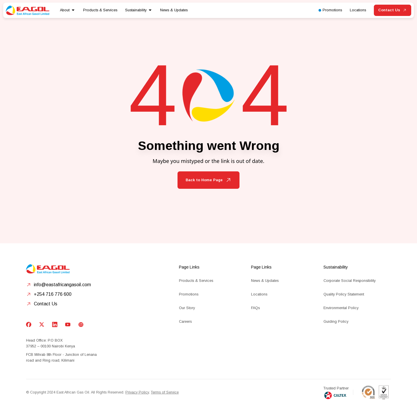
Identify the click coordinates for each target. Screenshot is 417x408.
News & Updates (174, 10)
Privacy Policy (137, 392)
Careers (185, 322)
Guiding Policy (335, 322)
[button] (67, 10)
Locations (259, 294)
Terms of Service (165, 392)
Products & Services (196, 281)
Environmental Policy (341, 308)
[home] (28, 10)
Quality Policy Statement (343, 294)
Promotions (188, 294)
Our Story (187, 308)
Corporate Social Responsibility (349, 281)
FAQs (255, 308)
